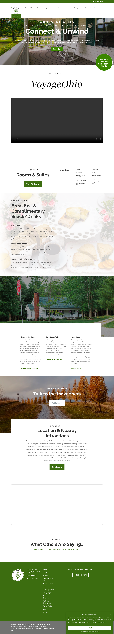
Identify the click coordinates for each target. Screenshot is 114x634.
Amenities (40, 8)
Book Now (16, 17)
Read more (57, 450)
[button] (110, 614)
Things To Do (78, 8)
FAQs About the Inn (48, 562)
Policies (45, 558)
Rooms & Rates (30, 8)
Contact (92, 8)
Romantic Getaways (46, 580)
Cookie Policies (21, 607)
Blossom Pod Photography (26, 611)
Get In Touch (57, 386)
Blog (86, 8)
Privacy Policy (95, 631)
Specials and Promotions (53, 8)
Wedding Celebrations (47, 585)
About (19, 8)
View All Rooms (33, 167)
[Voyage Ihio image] (57, 89)
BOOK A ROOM (80, 557)
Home (13, 8)
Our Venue (66, 8)
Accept (90, 628)
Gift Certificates (98, 1)
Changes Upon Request (29, 351)
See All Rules (76, 351)
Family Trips (47, 575)
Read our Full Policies (54, 342)
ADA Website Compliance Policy (40, 607)
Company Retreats (49, 572)
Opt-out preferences (86, 631)
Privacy (13, 607)
